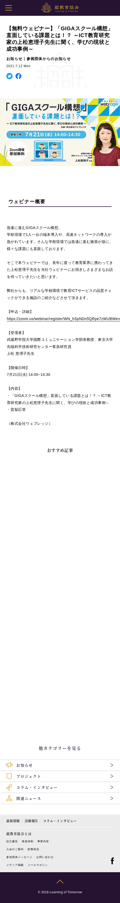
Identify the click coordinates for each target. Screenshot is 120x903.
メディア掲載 (15, 865)
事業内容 (43, 841)
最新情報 (13, 821)
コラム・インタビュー (60, 821)
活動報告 (31, 821)
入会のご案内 (15, 849)
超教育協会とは (19, 833)
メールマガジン (38, 865)
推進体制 (27, 841)
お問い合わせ (45, 857)
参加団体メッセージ (19, 857)
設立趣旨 (12, 841)
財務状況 (33, 849)
